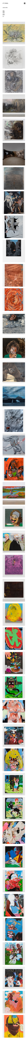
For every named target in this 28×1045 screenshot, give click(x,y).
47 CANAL (5, 3)
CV (3, 16)
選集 (4, 11)
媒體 (4, 14)
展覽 (4, 12)
